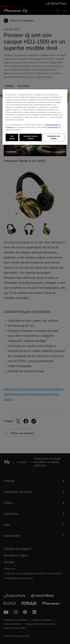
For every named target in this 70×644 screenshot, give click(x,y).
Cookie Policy (53, 127)
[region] (35, 117)
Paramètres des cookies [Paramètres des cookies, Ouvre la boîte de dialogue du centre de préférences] (53, 137)
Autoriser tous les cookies (30, 137)
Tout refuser (12, 137)
